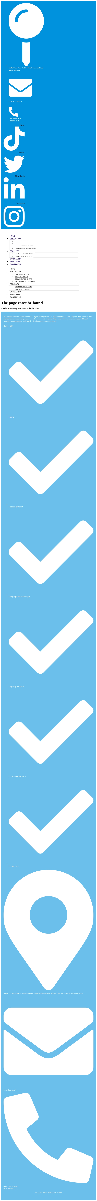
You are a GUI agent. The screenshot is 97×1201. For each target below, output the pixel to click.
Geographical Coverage (26, 248)
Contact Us (15, 264)
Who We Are (15, 271)
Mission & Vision (21, 277)
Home (12, 236)
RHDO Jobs (15, 261)
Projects (14, 284)
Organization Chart (23, 279)
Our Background (22, 274)
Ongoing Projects (24, 256)
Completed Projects (23, 287)
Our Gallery (15, 259)
